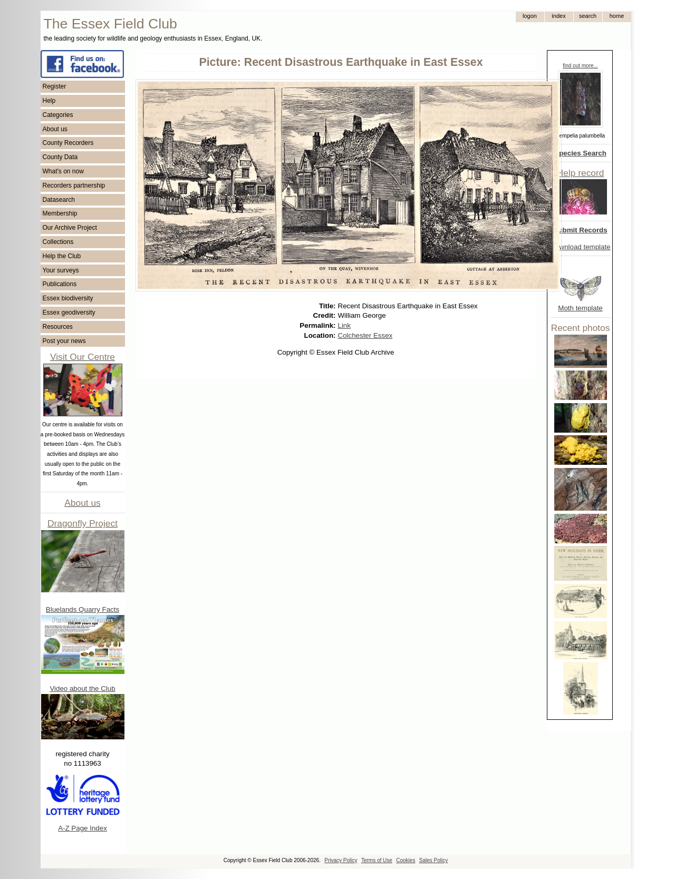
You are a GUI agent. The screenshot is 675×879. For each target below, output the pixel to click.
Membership (60, 213)
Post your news (64, 341)
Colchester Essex (365, 335)
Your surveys (61, 270)
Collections (58, 242)
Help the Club (62, 256)
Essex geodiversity (69, 312)
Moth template (580, 308)
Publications (60, 284)
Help (49, 100)
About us (55, 129)
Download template (581, 247)
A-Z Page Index (82, 828)
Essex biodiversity (68, 298)
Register (54, 86)
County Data (60, 157)
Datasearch (59, 199)
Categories (58, 115)
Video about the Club (82, 688)
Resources (58, 326)
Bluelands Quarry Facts (82, 609)
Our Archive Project (70, 227)
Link (344, 325)
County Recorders (68, 143)
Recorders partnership (74, 185)
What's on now (63, 171)
